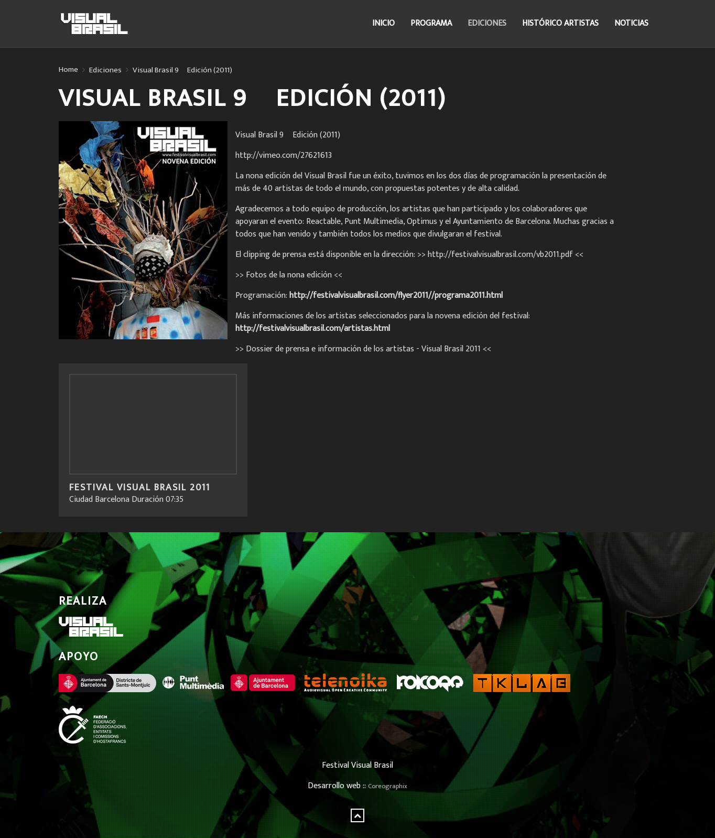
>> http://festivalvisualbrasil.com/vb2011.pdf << (500, 255)
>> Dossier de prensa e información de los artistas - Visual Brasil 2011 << (363, 349)
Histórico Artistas (560, 23)
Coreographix (387, 786)
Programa (431, 23)
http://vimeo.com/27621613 (283, 155)
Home (68, 69)
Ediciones (487, 23)
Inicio (383, 23)
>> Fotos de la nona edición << (288, 275)
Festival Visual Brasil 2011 (139, 488)
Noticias (631, 23)
